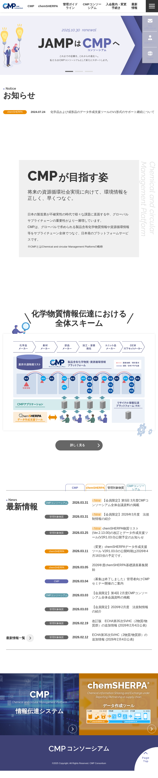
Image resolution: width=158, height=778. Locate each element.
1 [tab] (69, 72)
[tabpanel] (79, 45)
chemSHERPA (76, 503)
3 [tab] (89, 72)
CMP (47, 503)
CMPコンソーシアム (134, 503)
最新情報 (135, 7)
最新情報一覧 (17, 643)
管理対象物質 (105, 503)
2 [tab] (79, 72)
